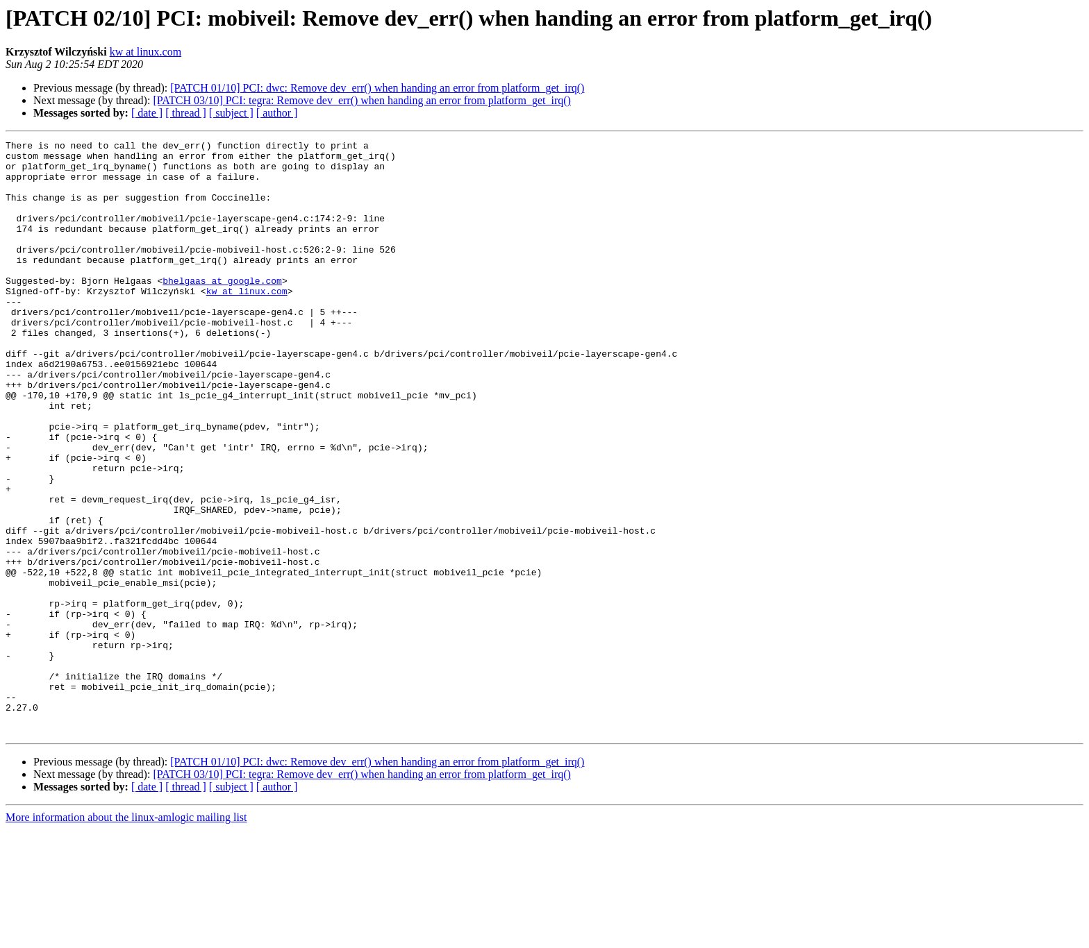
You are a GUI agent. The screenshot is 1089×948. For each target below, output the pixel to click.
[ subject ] (231, 113)
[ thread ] (185, 113)
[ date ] (147, 113)
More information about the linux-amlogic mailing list (126, 936)
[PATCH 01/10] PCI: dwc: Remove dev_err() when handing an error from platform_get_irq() (377, 88)
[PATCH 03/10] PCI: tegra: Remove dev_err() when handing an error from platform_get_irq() (361, 100)
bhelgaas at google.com (222, 309)
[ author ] (277, 113)
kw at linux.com (146, 52)
